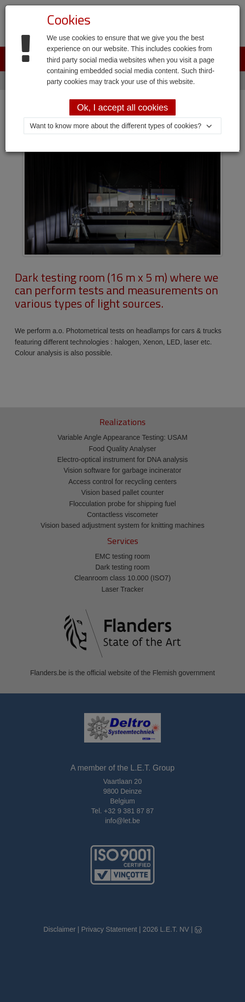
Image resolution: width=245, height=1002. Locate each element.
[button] (123, 125)
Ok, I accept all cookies (122, 108)
